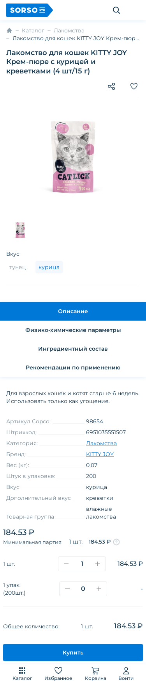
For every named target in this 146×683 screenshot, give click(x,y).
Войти (126, 673)
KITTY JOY (100, 454)
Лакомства (69, 30)
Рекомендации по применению (73, 367)
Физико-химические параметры (73, 329)
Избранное (58, 673)
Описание (73, 311)
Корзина (95, 673)
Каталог (22, 673)
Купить (73, 652)
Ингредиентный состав (73, 348)
